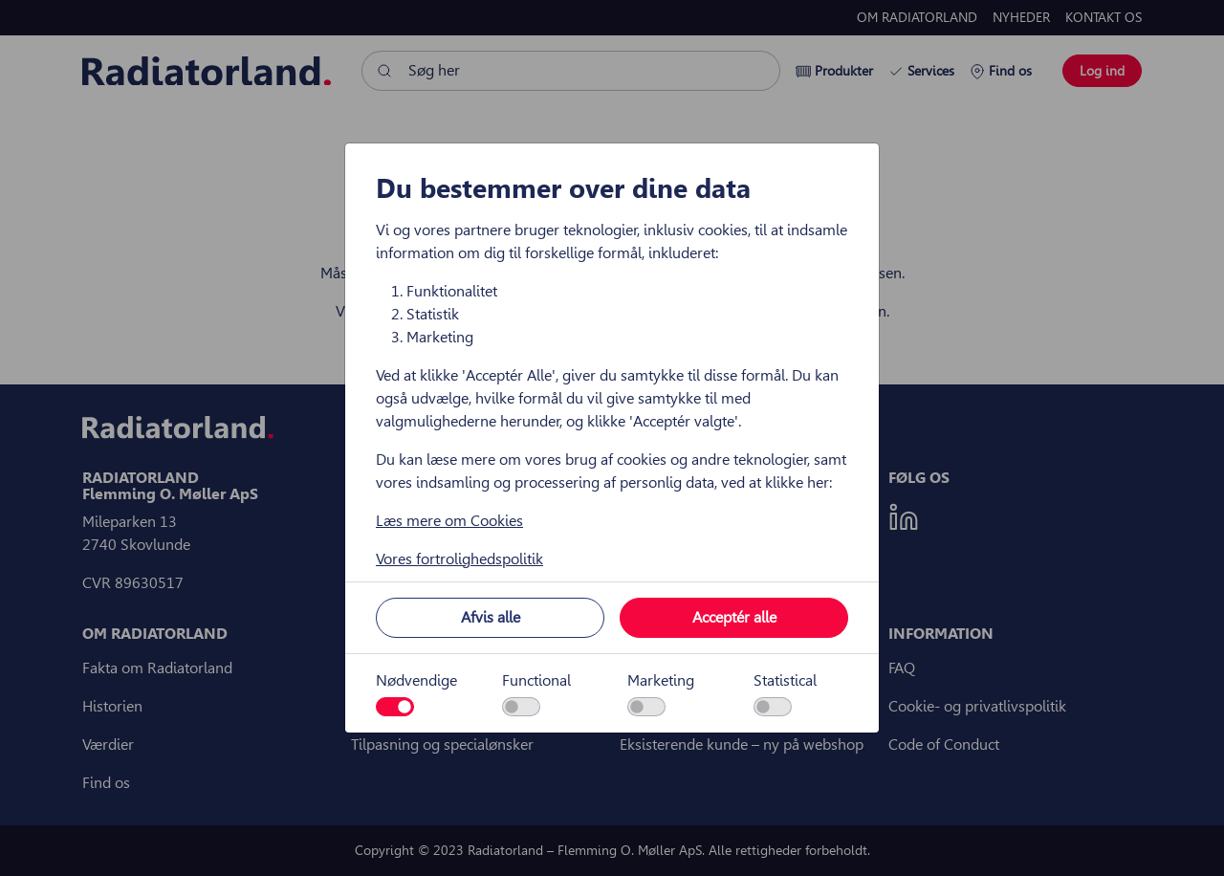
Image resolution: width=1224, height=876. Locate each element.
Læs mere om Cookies (449, 521)
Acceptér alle (734, 617)
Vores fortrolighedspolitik (459, 559)
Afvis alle (490, 617)
